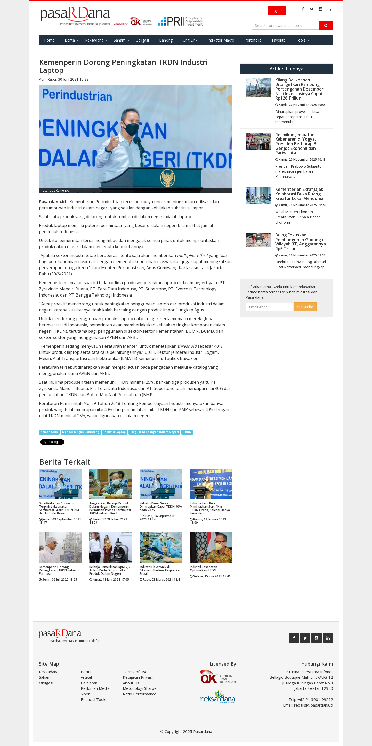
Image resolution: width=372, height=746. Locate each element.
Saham (119, 40)
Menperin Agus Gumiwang (80, 432)
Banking (166, 40)
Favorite (279, 40)
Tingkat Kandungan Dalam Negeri (154, 432)
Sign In (277, 10)
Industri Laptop (114, 432)
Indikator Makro (221, 40)
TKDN (187, 432)
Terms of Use (135, 671)
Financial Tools (93, 699)
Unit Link (190, 40)
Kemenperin (49, 432)
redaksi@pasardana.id (313, 705)
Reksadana (94, 40)
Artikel (86, 677)
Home (49, 40)
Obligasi (142, 40)
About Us (131, 682)
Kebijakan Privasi (138, 677)
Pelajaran (89, 682)
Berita (70, 40)
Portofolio (253, 40)
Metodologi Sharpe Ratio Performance (140, 691)
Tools (300, 40)
